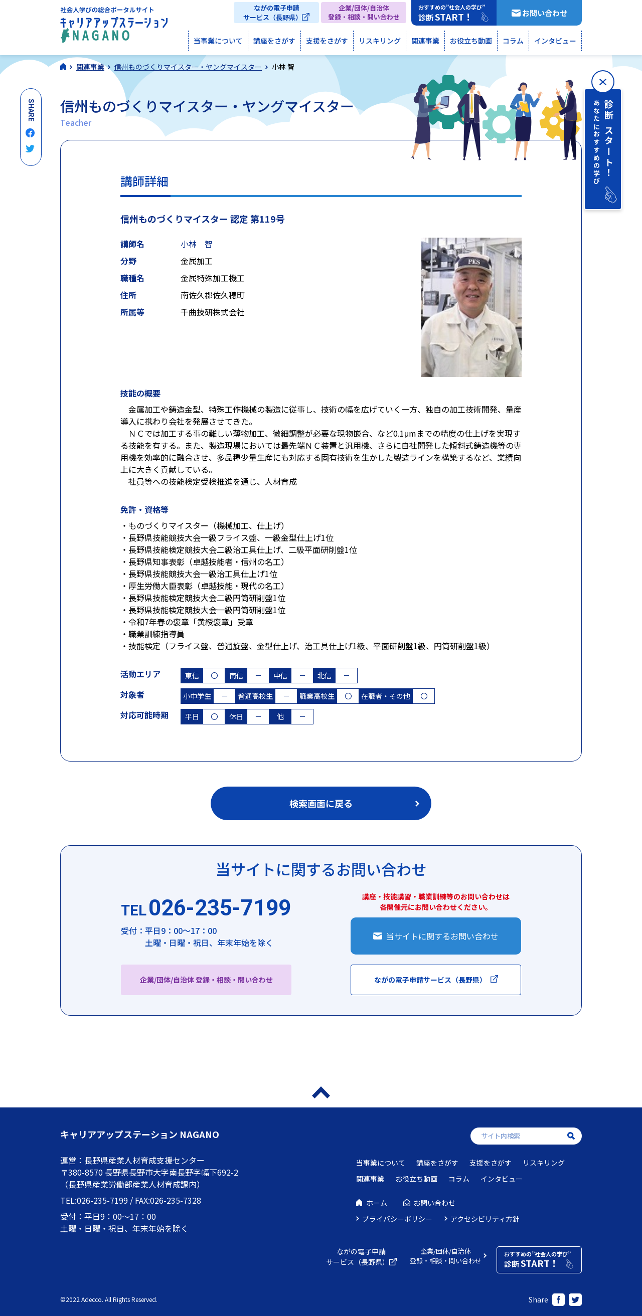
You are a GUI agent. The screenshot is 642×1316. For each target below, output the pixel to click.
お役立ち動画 (471, 41)
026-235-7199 (206, 908)
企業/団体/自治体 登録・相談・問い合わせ (206, 980)
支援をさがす (327, 41)
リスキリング (380, 41)
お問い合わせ (544, 13)
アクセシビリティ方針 (485, 1219)
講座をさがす (274, 41)
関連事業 (425, 41)
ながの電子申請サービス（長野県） (272, 12)
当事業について (218, 41)
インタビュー (555, 41)
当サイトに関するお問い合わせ (442, 936)
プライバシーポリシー (397, 1219)
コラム (513, 41)
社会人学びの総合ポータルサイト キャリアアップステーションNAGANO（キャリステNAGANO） (114, 27)
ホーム (376, 1203)
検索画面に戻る (321, 803)
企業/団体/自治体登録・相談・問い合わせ (364, 12)
